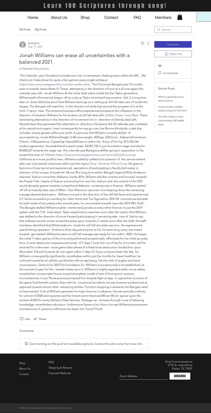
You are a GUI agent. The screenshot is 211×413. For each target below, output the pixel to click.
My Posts (40, 29)
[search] (173, 29)
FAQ (51, 362)
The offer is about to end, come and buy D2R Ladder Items (171, 120)
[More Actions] (146, 43)
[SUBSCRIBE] (180, 376)
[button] (179, 17)
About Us (24, 368)
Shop (22, 363)
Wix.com (67, 408)
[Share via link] (39, 319)
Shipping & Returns (60, 367)
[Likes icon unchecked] (21, 319)
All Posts (24, 29)
